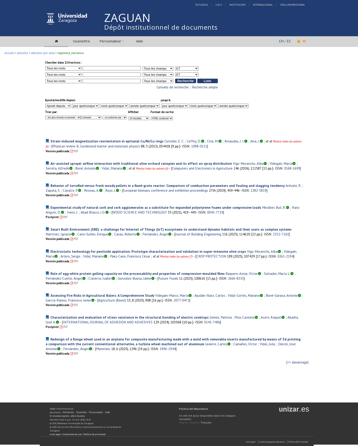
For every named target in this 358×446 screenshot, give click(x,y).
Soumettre (81, 41)
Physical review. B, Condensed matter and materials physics (96, 146)
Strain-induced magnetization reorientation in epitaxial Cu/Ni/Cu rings (106, 141)
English (183, 422)
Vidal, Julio (267, 344)
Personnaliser (110, 41)
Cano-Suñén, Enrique (92, 234)
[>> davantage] (297, 362)
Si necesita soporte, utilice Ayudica (67, 416)
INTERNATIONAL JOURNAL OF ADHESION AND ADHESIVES (108, 322)
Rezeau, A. (91, 190)
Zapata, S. (53, 190)
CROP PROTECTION (211, 256)
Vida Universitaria (292, 4)
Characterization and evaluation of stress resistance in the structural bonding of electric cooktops (129, 317)
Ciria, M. (212, 141)
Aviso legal (55, 434)
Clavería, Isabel (100, 278)
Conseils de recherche (173, 87)
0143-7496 (212, 322)
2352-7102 (281, 234)
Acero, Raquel (271, 317)
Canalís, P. (70, 190)
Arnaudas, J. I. (234, 141)
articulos (22, 53)
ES (289, 41)
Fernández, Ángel (155, 234)
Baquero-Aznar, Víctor (242, 273)
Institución (237, 4)
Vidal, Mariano (112, 168)
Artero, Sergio (70, 256)
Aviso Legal (250, 442)
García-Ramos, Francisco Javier (68, 300)
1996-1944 (168, 348)
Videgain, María (281, 163)
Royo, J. (110, 190)
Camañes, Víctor (245, 344)
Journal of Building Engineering (198, 234)
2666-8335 (236, 278)
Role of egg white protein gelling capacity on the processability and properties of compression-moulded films (137, 273)
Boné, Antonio (85, 168)
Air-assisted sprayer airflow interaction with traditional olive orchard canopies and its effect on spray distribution (141, 163)
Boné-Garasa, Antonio (282, 295)
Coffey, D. (194, 141)
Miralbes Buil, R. (274, 207)
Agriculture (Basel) (112, 300)
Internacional (263, 4)
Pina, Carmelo (244, 317)
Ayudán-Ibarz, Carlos (210, 295)
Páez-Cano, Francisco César (130, 256)
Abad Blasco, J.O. (93, 212)
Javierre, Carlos (216, 344)
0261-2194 (285, 256)
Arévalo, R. (293, 185)
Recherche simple (205, 87)
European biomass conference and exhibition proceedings (165, 190)
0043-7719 (215, 212)
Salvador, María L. (277, 273)
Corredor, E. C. (174, 141)
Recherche (68, 412)
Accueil (9, 53)
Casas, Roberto (125, 234)
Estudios (201, 4)
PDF (74, 151)
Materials (103, 348)
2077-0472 (181, 300)
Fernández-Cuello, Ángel (64, 278)
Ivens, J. (72, 212)
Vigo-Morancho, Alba (248, 163)
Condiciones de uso (72, 434)
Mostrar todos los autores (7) (176, 256)
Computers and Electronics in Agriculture (202, 168)
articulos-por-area (43, 53)
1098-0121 (199, 146)
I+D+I (219, 4)
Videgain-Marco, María (171, 295)
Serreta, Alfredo (57, 168)
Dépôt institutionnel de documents (161, 27)
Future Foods (168, 278)
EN (281, 41)
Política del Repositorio (193, 408)
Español (195, 422)
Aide (139, 41)
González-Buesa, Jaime (134, 278)
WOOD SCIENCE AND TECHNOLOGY (140, 212)
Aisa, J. (255, 141)
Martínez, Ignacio (58, 234)
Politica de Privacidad (298, 442)
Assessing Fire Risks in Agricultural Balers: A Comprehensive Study (102, 295)
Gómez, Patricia (221, 317)
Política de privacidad (94, 434)
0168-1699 (292, 168)
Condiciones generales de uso (272, 442)
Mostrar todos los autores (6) (152, 168)
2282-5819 (258, 190)
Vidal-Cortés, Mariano (244, 295)
